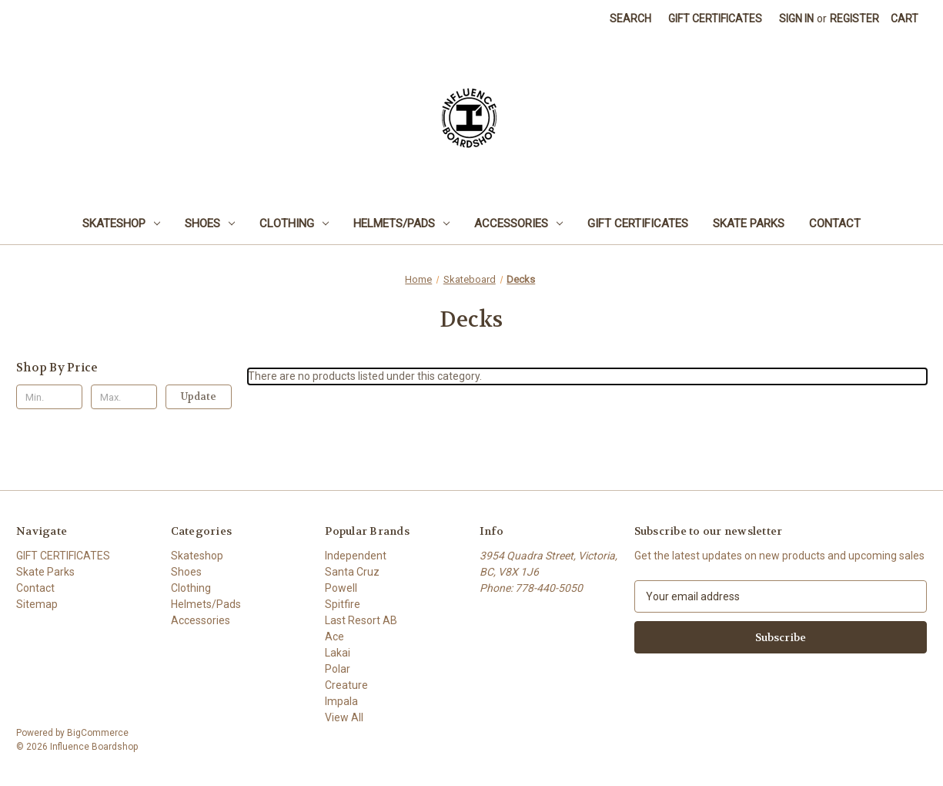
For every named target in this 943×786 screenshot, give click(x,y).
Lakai (337, 653)
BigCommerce (98, 732)
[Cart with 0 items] (904, 19)
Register (854, 18)
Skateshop (121, 223)
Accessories (518, 223)
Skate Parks (748, 223)
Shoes (210, 223)
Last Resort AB (361, 620)
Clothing (294, 223)
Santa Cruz (352, 572)
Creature (346, 685)
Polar (337, 669)
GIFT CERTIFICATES (637, 223)
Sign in (796, 18)
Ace (334, 636)
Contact (835, 223)
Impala (341, 701)
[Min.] (49, 397)
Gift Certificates (715, 18)
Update (198, 396)
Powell (341, 588)
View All (344, 717)
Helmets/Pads (401, 223)
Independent (355, 555)
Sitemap (37, 604)
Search (630, 18)
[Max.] (124, 397)
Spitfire (342, 604)
